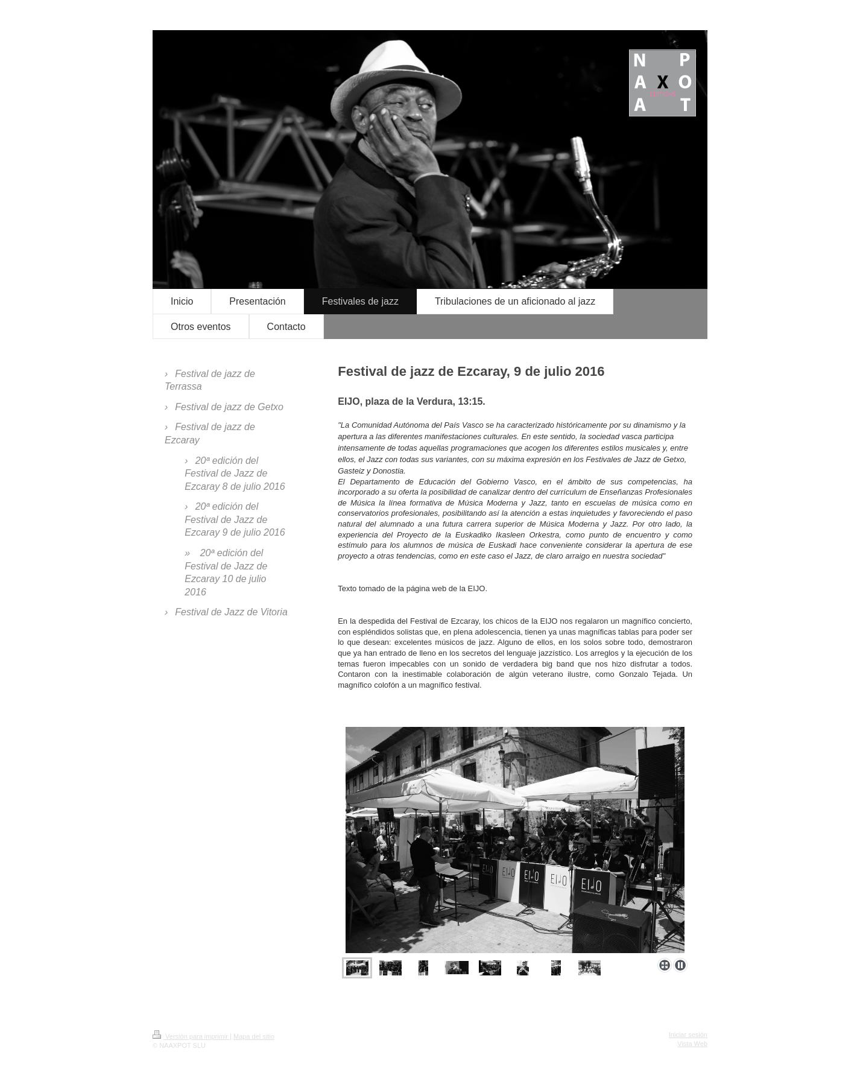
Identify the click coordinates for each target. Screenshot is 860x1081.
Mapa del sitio (253, 1036)
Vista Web (692, 1043)
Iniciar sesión (688, 1034)
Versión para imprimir (191, 1036)
